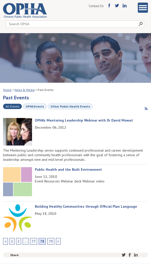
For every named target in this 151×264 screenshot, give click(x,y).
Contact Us (96, 6)
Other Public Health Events (70, 106)
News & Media (24, 90)
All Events (12, 106)
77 (34, 241)
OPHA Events (35, 106)
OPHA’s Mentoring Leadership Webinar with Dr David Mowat (84, 120)
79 (51, 241)
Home (7, 90)
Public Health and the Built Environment (68, 169)
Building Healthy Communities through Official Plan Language (86, 206)
